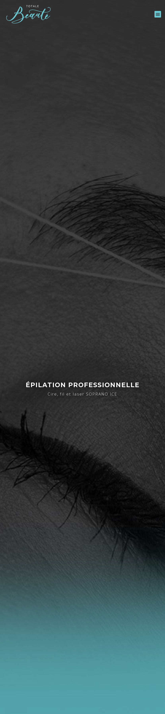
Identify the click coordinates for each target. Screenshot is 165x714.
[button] (157, 14)
